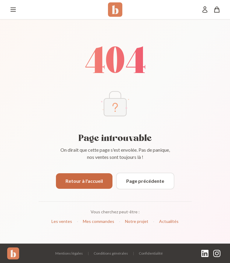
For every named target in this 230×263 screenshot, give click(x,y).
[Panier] (217, 10)
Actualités (169, 221)
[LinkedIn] (205, 253)
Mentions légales (69, 253)
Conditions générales (111, 253)
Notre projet (136, 221)
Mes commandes (98, 221)
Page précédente (145, 181)
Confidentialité (151, 253)
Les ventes (61, 221)
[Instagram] (217, 253)
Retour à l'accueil (84, 181)
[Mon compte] (205, 10)
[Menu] (13, 10)
